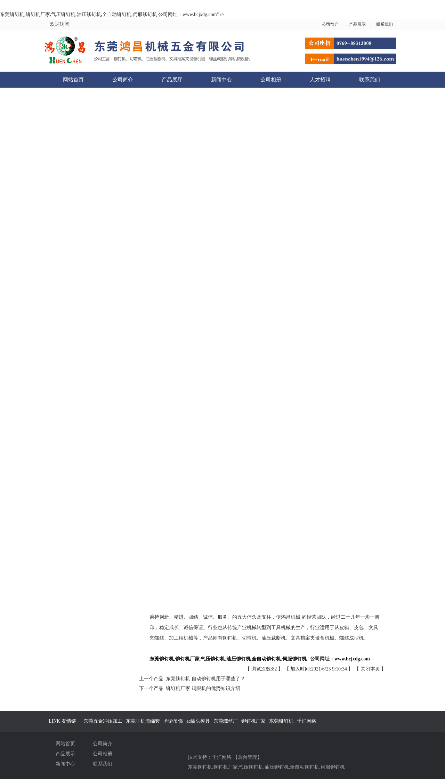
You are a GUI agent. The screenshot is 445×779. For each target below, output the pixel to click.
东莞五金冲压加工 (102, 721)
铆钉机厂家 (253, 721)
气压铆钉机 (251, 767)
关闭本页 (370, 669)
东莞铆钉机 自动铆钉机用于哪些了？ (204, 678)
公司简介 (330, 24)
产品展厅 (172, 79)
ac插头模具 (198, 721)
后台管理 (247, 757)
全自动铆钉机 (304, 767)
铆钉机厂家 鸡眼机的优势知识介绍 (201, 688)
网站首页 (73, 79)
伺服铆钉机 (333, 767)
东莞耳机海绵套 (143, 721)
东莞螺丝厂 (225, 721)
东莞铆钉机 (281, 721)
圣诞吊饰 (173, 721)
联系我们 (384, 24)
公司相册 (270, 79)
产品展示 (357, 24)
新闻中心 (221, 79)
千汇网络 (306, 721)
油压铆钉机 (277, 767)
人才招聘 (320, 79)
